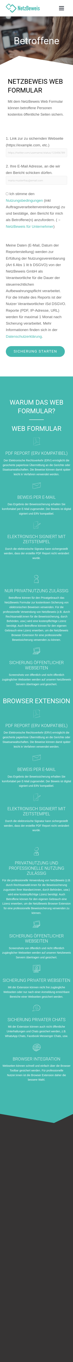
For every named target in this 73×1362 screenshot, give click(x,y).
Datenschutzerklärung (24, 336)
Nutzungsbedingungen (24, 200)
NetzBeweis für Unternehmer (29, 226)
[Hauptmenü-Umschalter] (61, 8)
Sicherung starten (35, 351)
